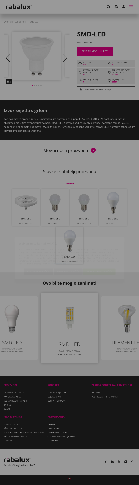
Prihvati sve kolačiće (99, 255)
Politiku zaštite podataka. (60, 248)
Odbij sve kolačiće (68, 255)
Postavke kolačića (38, 255)
